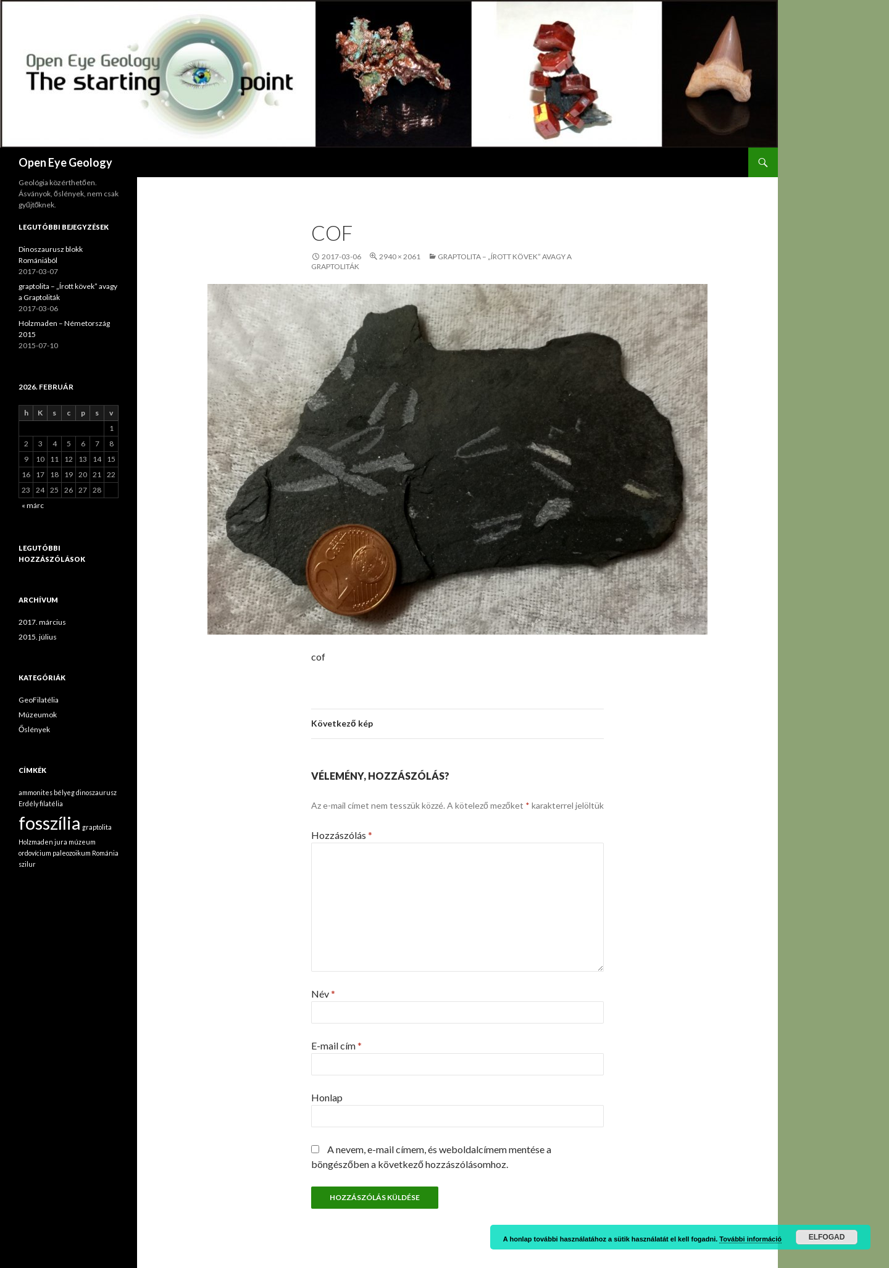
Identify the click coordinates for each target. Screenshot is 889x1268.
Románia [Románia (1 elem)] (105, 853)
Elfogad (827, 1237)
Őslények (34, 729)
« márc (33, 505)
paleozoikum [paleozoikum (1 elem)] (71, 853)
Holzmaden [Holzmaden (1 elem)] (36, 842)
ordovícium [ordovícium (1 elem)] (35, 853)
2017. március (42, 622)
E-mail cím (336, 1045)
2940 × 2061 (399, 256)
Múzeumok (38, 714)
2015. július (38, 636)
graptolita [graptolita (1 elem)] (97, 827)
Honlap (327, 1097)
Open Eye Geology (65, 162)
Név (323, 993)
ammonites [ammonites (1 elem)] (35, 792)
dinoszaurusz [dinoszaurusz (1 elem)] (96, 792)
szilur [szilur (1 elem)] (27, 864)
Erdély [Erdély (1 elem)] (28, 803)
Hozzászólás (341, 835)
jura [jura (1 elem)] (60, 842)
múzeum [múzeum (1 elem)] (82, 842)
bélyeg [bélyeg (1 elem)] (64, 792)
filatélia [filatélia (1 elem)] (51, 803)
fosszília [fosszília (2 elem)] (50, 822)
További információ (750, 1239)
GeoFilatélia (39, 699)
